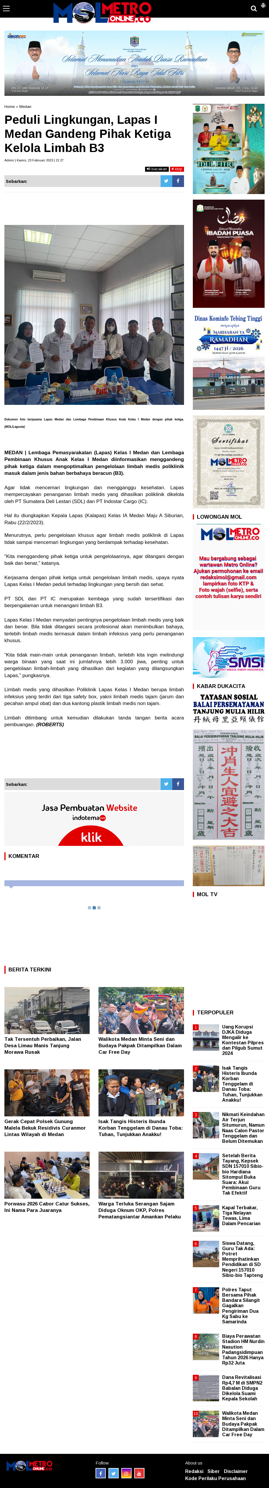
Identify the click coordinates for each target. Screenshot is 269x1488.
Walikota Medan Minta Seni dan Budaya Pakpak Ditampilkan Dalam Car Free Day (140, 1045)
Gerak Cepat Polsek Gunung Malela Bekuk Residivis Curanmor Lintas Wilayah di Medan (45, 1128)
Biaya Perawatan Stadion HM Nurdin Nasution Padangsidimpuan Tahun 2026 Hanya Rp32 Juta (243, 1349)
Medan (25, 106)
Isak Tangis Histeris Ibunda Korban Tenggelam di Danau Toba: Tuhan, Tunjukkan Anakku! (140, 1128)
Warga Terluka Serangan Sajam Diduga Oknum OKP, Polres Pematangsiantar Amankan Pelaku (139, 1210)
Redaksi (194, 1471)
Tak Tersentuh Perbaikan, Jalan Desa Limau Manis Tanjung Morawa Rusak (42, 1045)
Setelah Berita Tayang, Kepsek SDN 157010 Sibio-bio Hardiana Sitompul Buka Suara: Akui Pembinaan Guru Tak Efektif (242, 1174)
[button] (263, 3)
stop (177, 169)
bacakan (157, 169)
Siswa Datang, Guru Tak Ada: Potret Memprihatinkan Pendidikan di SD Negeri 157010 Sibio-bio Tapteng (242, 1259)
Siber (213, 1471)
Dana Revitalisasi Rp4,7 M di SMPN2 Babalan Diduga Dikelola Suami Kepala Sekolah (242, 1388)
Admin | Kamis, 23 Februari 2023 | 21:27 (34, 160)
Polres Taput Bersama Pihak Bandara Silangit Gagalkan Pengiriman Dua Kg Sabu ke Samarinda (241, 1305)
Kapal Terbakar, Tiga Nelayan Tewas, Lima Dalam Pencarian (241, 1215)
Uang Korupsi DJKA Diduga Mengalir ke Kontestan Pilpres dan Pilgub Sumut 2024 (243, 1040)
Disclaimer (236, 1471)
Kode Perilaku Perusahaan (215, 1478)
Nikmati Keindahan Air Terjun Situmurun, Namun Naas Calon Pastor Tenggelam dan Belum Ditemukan (243, 1128)
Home (9, 106)
